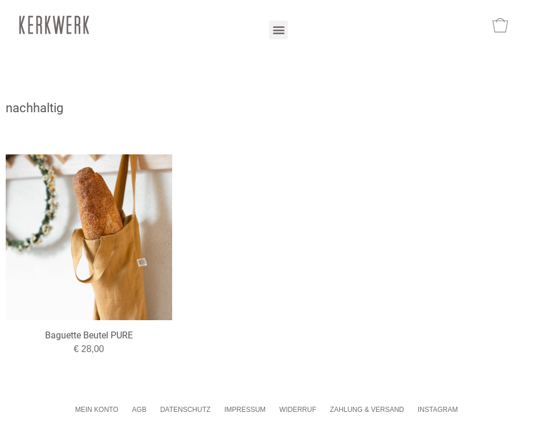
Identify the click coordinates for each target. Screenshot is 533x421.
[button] (278, 30)
